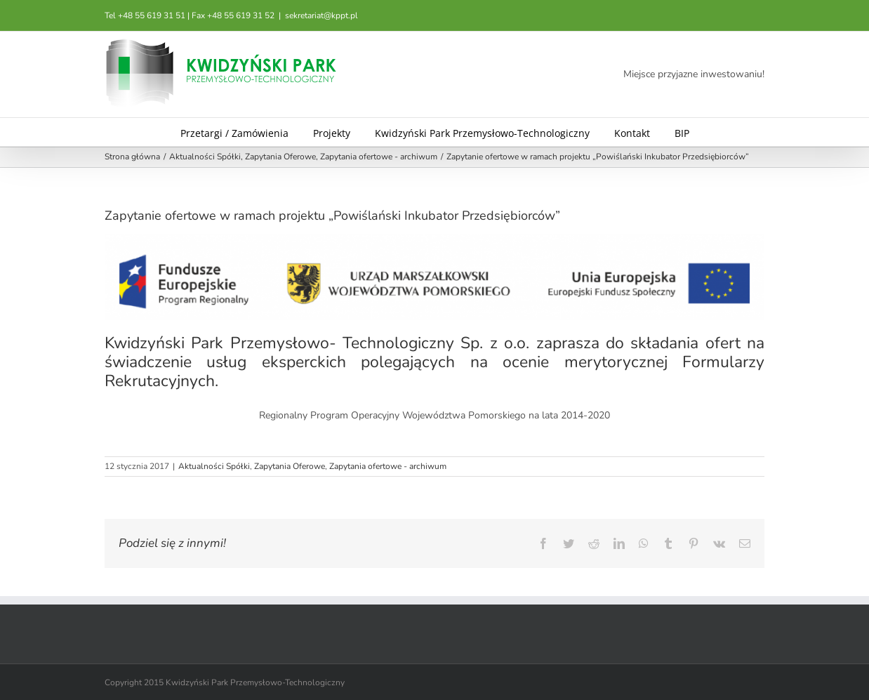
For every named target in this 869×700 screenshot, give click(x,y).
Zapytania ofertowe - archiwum (387, 466)
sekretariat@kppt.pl (321, 15)
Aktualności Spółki (214, 466)
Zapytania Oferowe (289, 466)
